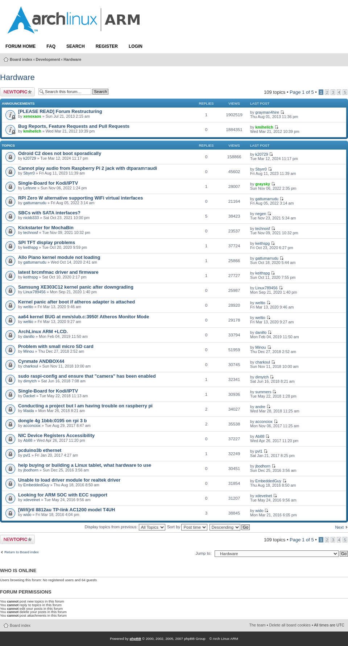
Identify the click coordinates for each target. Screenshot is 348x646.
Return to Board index (21, 552)
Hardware (72, 59)
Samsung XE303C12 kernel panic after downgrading (75, 287)
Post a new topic (17, 91)
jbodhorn (30, 470)
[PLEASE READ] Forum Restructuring (60, 111)
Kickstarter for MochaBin (46, 227)
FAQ (50, 46)
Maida (28, 410)
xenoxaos (32, 116)
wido (27, 514)
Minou (28, 351)
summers (263, 392)
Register (107, 46)
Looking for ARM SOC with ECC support (62, 495)
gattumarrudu (34, 203)
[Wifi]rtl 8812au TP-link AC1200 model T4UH (66, 509)
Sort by (187, 527)
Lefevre (29, 188)
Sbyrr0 (29, 173)
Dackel (29, 396)
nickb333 (31, 217)
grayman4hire (267, 112)
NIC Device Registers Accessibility (56, 435)
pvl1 (26, 455)
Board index (21, 59)
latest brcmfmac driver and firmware (58, 272)
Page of (302, 92)
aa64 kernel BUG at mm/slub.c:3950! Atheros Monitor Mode (83, 316)
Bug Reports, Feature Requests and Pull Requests (73, 126)
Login (135, 46)
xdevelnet (31, 500)
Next (339, 527)
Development (48, 59)
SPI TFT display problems (46, 242)
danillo (28, 336)
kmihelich (32, 131)
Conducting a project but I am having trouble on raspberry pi (85, 405)
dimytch (30, 381)
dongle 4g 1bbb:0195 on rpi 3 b (52, 420)
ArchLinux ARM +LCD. (43, 331)
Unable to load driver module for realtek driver (69, 480)
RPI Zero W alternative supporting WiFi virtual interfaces (80, 198)
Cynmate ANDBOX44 (41, 361)
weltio (28, 307)
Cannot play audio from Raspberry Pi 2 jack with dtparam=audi (87, 168)
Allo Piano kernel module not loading (59, 257)
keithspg (30, 247)
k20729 (29, 158)
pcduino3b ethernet (39, 450)
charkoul (30, 366)
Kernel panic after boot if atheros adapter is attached (76, 302)
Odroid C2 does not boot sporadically (59, 153)
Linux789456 (34, 292)
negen (260, 213)
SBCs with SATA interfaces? (49, 212)
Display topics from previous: (124, 527)
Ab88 (27, 440)
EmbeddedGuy (36, 485)
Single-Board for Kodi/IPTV (48, 183)
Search (75, 46)
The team (257, 625)
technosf (30, 232)
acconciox (32, 425)
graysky (262, 184)
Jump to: (203, 553)
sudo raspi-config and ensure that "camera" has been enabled (87, 376)
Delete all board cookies (290, 625)
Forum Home (20, 46)
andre (260, 406)
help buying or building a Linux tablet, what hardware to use (84, 465)
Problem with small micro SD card (56, 346)
